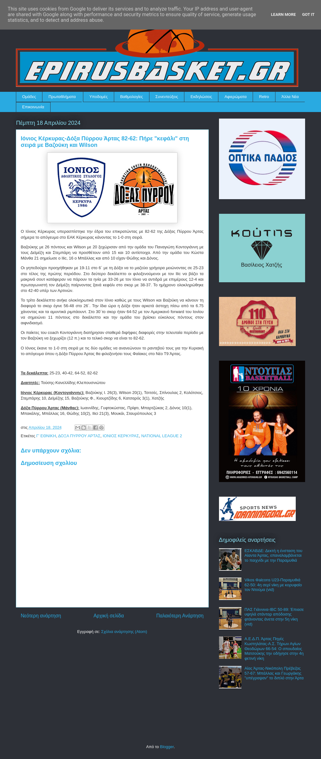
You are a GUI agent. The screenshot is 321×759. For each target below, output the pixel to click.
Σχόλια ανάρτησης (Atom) (124, 631)
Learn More (283, 14)
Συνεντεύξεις (166, 96)
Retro (264, 96)
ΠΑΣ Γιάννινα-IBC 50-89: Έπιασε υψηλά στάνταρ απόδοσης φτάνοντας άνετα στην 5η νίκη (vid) (274, 616)
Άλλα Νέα (290, 96)
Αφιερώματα (236, 96)
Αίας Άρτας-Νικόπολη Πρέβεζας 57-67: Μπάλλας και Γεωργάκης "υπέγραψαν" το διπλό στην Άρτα (274, 673)
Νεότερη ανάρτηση (41, 615)
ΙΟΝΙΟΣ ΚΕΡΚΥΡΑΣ (121, 435)
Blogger (167, 746)
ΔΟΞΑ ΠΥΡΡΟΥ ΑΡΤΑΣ (79, 435)
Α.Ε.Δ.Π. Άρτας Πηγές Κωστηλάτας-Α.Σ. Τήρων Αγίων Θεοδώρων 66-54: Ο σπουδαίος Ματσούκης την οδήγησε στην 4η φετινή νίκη (274, 648)
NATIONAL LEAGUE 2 (161, 435)
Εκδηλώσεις (201, 96)
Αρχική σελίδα (109, 615)
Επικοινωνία (33, 107)
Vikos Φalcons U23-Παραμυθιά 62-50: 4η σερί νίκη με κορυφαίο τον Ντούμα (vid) (273, 585)
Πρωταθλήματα (61, 96)
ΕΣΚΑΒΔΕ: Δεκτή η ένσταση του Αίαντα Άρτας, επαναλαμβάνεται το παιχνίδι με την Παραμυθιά (273, 555)
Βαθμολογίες (131, 96)
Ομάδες (29, 96)
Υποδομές (98, 96)
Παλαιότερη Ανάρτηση (180, 615)
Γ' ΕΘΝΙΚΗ (46, 435)
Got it (308, 14)
